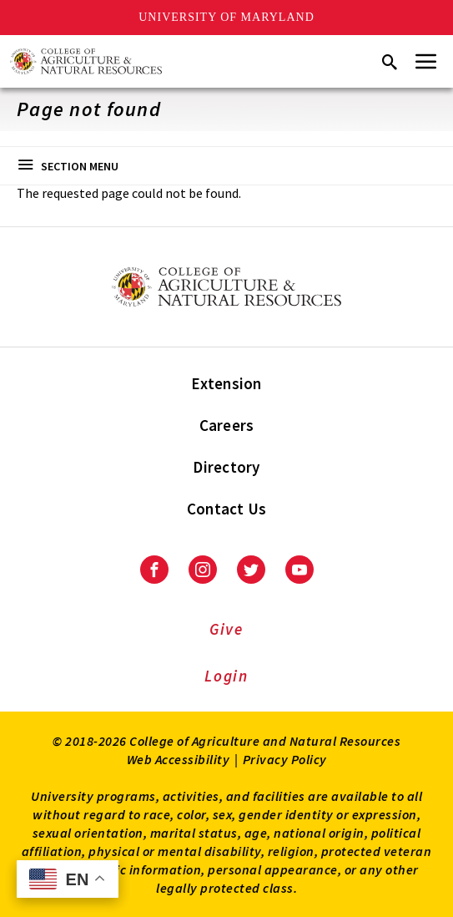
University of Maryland (226, 17)
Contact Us (227, 509)
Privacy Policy (285, 759)
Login (226, 676)
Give (226, 629)
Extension (226, 383)
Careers (226, 425)
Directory (226, 467)
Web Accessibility (178, 759)
